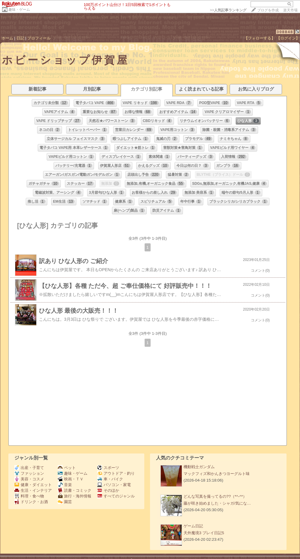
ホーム (7, 38)
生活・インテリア (33, 490)
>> (228, 10)
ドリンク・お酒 (31, 502)
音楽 (65, 484)
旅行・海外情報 (74, 496)
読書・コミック (74, 490)
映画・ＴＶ (71, 479)
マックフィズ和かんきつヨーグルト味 (217, 473)
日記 (20, 38)
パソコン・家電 (114, 484)
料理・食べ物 (29, 496)
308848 (285, 32)
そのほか (108, 490)
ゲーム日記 (193, 526)
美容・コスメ (29, 479)
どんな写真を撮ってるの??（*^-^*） (215, 496)
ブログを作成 (268, 10)
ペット (67, 467)
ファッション (29, 473)
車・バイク (110, 479)
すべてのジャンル (116, 496)
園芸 (65, 502)
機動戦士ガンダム (199, 467)
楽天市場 (290, 10)
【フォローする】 (259, 38)
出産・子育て (29, 467)
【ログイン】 (288, 38)
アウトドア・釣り (116, 473)
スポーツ (108, 467)
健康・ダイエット (33, 484)
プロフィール (39, 38)
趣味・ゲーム (19, 9)
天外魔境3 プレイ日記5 (204, 533)
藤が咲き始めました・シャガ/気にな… (217, 503)
